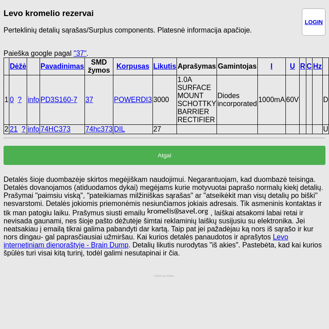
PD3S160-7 (58, 99)
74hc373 (98, 129)
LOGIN (314, 22)
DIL (119, 129)
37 (89, 99)
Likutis (165, 66)
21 (14, 129)
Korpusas (132, 66)
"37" (79, 53)
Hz (317, 66)
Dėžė (18, 66)
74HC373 (55, 129)
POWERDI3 (133, 99)
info (33, 99)
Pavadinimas (62, 66)
